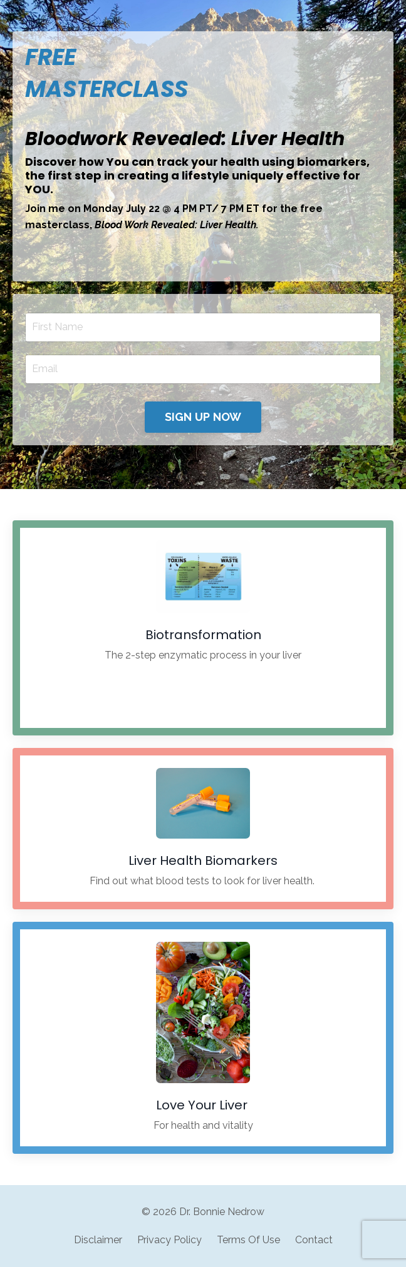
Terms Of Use (248, 1240)
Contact (314, 1240)
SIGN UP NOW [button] (203, 416)
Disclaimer (98, 1240)
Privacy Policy (169, 1240)
